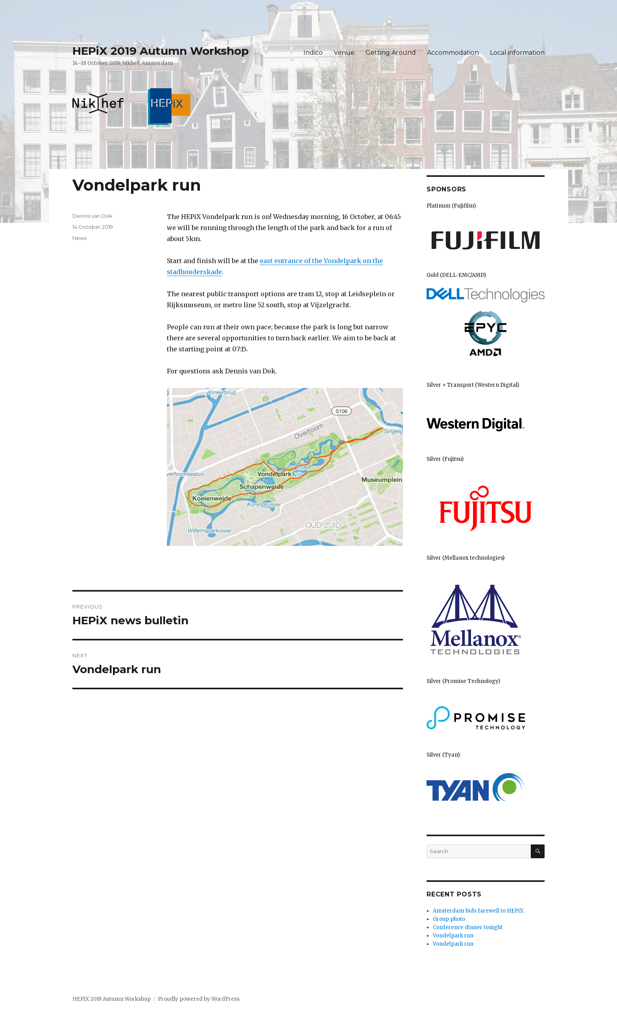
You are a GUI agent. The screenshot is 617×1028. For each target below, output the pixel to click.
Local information (517, 52)
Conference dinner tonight (467, 927)
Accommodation (453, 52)
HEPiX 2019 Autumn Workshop (160, 51)
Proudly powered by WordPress (199, 999)
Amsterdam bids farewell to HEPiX (478, 910)
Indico (313, 52)
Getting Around (391, 52)
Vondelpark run (453, 935)
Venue (344, 52)
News (79, 238)
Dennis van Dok (92, 216)
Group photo (449, 919)
